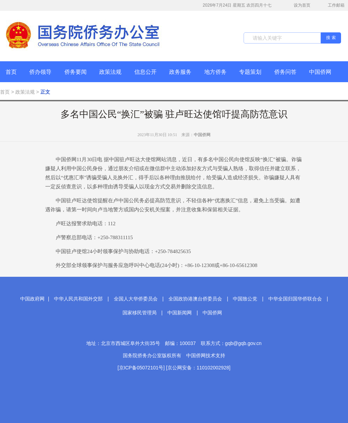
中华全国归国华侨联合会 (295, 298)
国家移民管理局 (139, 312)
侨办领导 (40, 72)
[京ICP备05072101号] (141, 367)
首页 (11, 72)
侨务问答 (285, 72)
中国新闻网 (179, 312)
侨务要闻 (75, 72)
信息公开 (145, 72)
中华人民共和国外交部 (78, 298)
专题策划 (250, 72)
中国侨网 (320, 72)
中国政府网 (32, 298)
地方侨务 (215, 72)
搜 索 (330, 37)
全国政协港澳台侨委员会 (195, 298)
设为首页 (298, 5)
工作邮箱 (333, 6)
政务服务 (180, 72)
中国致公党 (245, 298)
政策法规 (110, 72)
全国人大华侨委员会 (136, 298)
